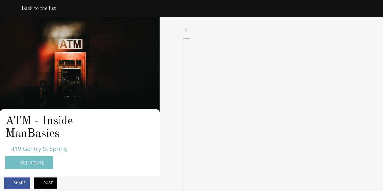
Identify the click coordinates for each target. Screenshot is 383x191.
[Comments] (149, 183)
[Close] (10, 8)
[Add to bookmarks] (136, 183)
